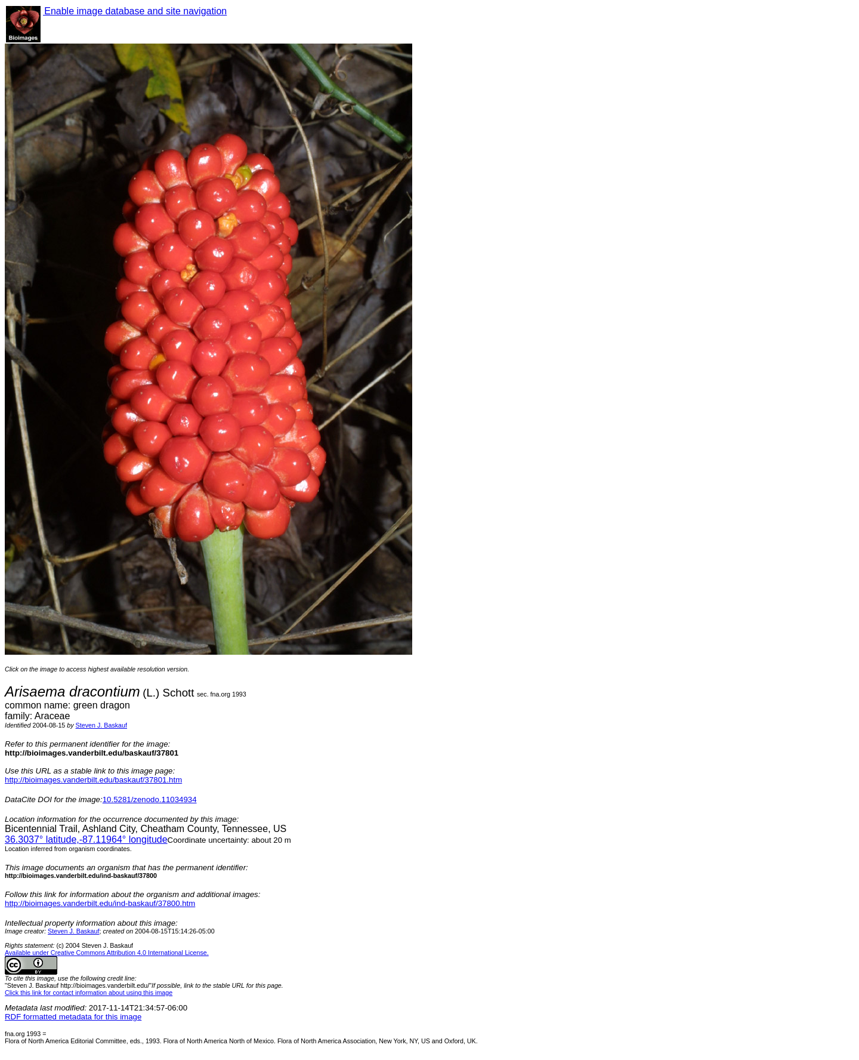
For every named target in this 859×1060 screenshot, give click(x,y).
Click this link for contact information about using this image (88, 992)
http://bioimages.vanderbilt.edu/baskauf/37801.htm (93, 779)
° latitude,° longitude (86, 839)
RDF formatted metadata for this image (73, 1016)
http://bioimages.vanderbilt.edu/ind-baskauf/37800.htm (100, 903)
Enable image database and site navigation (135, 11)
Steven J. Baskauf (101, 725)
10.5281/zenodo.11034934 (150, 799)
